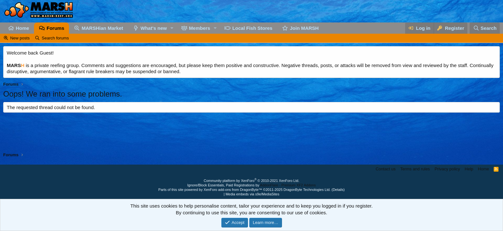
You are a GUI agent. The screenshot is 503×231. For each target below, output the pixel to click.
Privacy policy (447, 169)
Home (22, 28)
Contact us (386, 169)
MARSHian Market (102, 28)
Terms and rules (415, 169)
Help (469, 169)
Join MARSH (304, 28)
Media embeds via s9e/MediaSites (252, 194)
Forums (55, 28)
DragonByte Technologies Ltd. (307, 190)
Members (199, 28)
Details (338, 190)
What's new (154, 28)
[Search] (485, 28)
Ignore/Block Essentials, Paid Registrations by (251, 185)
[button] (171, 28)
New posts (20, 38)
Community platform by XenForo (251, 181)
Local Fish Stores (252, 28)
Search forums (55, 38)
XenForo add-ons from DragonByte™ (233, 190)
